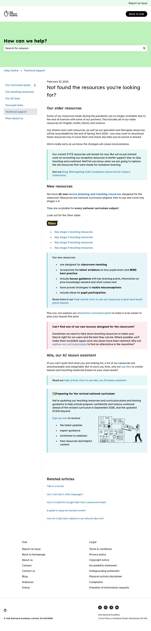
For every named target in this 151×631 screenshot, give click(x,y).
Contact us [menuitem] (28, 570)
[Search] (144, 48)
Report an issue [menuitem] (31, 549)
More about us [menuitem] (14, 118)
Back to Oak (136, 14)
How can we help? (25, 41)
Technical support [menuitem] (16, 111)
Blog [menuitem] (25, 576)
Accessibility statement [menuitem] (103, 565)
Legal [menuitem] (92, 542)
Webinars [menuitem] (27, 582)
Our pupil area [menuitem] (14, 105)
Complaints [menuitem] (96, 582)
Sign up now (59, 418)
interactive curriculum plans (94, 313)
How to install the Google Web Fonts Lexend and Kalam (76, 502)
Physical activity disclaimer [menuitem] (105, 576)
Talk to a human (55, 486)
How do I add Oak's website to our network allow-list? (75, 518)
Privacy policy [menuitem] (97, 554)
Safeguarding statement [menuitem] (104, 570)
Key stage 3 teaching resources (73, 242)
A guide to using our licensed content (66, 510)
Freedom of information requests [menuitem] (109, 587)
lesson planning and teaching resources (95, 194)
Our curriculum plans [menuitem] (17, 85)
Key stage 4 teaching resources (73, 247)
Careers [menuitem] (27, 565)
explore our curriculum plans (69, 344)
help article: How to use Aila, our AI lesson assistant (95, 380)
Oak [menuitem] (24, 542)
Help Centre (11, 70)
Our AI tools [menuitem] (12, 98)
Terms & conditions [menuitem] (100, 549)
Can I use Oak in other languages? (65, 494)
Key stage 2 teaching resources (73, 237)
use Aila (126, 366)
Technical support (34, 70)
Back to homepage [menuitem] (33, 554)
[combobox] (72, 48)
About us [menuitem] (27, 559)
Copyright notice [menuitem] (99, 559)
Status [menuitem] (26, 587)
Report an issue (138, 3)
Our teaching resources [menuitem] (19, 91)
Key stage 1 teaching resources (73, 231)
